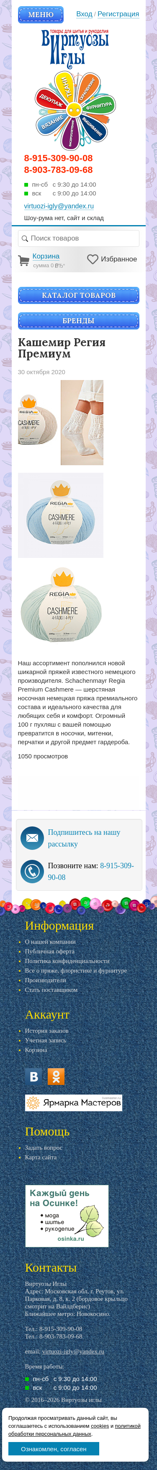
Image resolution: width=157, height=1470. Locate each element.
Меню (41, 14)
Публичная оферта (50, 951)
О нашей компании (50, 941)
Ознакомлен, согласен (54, 1448)
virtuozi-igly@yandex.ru (73, 1351)
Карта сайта (41, 1157)
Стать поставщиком (51, 989)
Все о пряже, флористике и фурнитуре (76, 970)
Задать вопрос (44, 1147)
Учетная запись (46, 1040)
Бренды (78, 320)
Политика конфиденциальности (67, 961)
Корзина (36, 1050)
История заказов (47, 1030)
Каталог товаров (79, 295)
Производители (45, 980)
